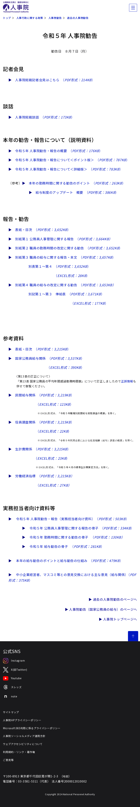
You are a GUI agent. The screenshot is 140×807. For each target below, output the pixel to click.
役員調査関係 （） (44, 422)
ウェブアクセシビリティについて (23, 744)
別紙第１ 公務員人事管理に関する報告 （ (63, 238)
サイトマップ (11, 712)
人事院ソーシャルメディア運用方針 (24, 736)
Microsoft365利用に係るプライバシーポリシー (31, 728)
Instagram (14, 660)
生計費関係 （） (43, 449)
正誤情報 (127, 381)
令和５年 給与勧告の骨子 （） (67, 546)
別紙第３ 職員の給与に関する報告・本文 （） (65, 257)
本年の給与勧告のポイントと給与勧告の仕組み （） (69, 560)
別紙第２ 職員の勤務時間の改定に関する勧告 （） (68, 248)
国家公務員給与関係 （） (49, 358)
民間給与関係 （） (44, 395)
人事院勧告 (55, 18)
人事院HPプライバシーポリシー (22, 720)
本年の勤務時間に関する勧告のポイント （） (77, 183)
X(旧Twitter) (15, 670)
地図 (65, 776)
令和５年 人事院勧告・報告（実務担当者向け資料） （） (72, 518)
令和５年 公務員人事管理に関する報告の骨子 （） (82, 528)
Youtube (12, 678)
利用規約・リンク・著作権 (19, 752)
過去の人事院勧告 (77, 18)
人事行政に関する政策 (29, 18)
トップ (7, 18)
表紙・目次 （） (43, 229)
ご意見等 (8, 760)
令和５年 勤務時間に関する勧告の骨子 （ (77, 537)
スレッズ (12, 687)
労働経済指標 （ (44, 475)
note (10, 696)
